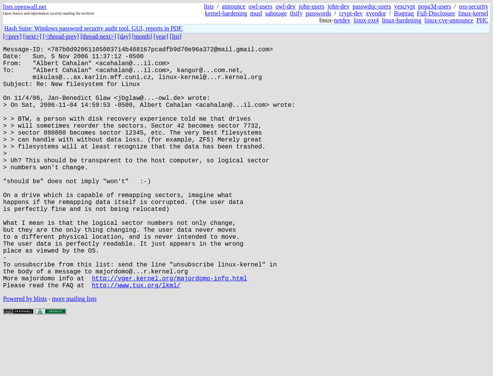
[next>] (32, 36)
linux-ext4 (366, 20)
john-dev (338, 6)
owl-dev (285, 6)
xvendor (376, 13)
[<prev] (12, 36)
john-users (312, 6)
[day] (124, 36)
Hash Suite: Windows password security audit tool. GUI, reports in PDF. (93, 28)
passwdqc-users (371, 6)
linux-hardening (401, 20)
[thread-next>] (98, 36)
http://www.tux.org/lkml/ (136, 339)
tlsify (296, 13)
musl (256, 13)
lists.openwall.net (24, 6)
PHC (482, 20)
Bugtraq (404, 13)
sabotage (276, 13)
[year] (161, 36)
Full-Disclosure (436, 13)
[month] (142, 36)
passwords (318, 13)
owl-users (260, 6)
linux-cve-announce (448, 20)
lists (209, 6)
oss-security (473, 6)
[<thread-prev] (61, 36)
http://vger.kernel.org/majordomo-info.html (169, 330)
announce (233, 6)
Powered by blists (25, 352)
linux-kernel (473, 13)
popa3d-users (434, 6)
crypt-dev (351, 13)
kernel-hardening (226, 13)
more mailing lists (74, 352)
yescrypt (404, 6)
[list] (175, 36)
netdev (342, 20)
